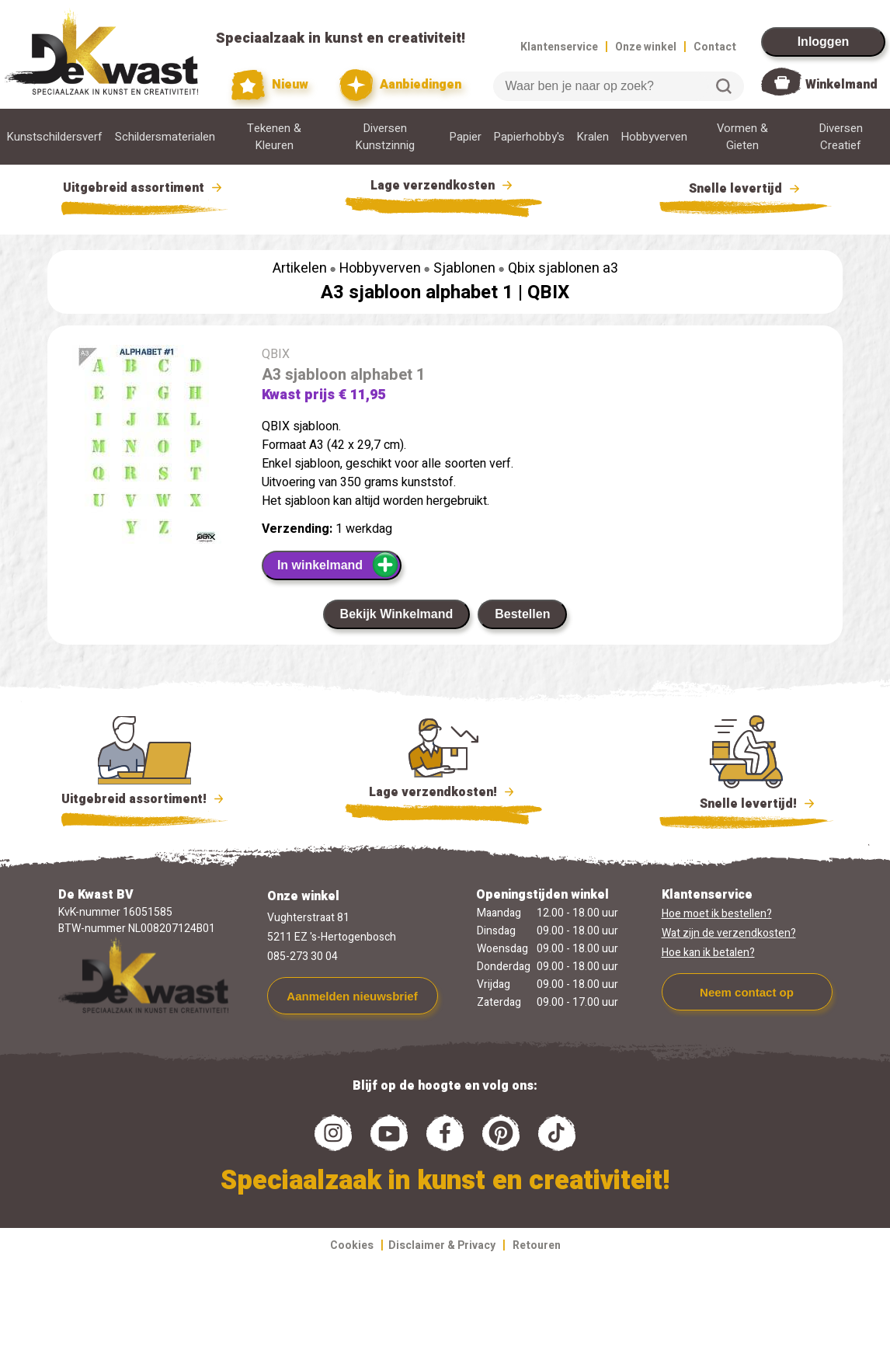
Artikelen (300, 268)
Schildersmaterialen (165, 136)
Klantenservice (559, 47)
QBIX (548, 292)
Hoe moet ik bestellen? (717, 914)
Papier (466, 136)
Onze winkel (645, 47)
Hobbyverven (654, 136)
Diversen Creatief (841, 137)
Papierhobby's (529, 136)
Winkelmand (841, 84)
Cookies (352, 1245)
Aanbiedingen (400, 85)
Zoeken (723, 86)
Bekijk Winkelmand (397, 614)
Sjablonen (464, 268)
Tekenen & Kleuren (274, 137)
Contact (715, 47)
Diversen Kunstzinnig (385, 137)
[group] (146, 447)
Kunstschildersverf (55, 136)
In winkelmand (338, 565)
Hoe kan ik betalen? (708, 952)
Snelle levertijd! (746, 802)
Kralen (593, 136)
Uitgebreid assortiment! (144, 799)
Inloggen (824, 41)
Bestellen (522, 614)
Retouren (537, 1245)
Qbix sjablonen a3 (563, 268)
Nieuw (270, 85)
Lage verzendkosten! (443, 794)
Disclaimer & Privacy (441, 1245)
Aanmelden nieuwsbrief (352, 996)
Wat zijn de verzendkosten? (729, 933)
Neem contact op (747, 992)
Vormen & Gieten (742, 137)
